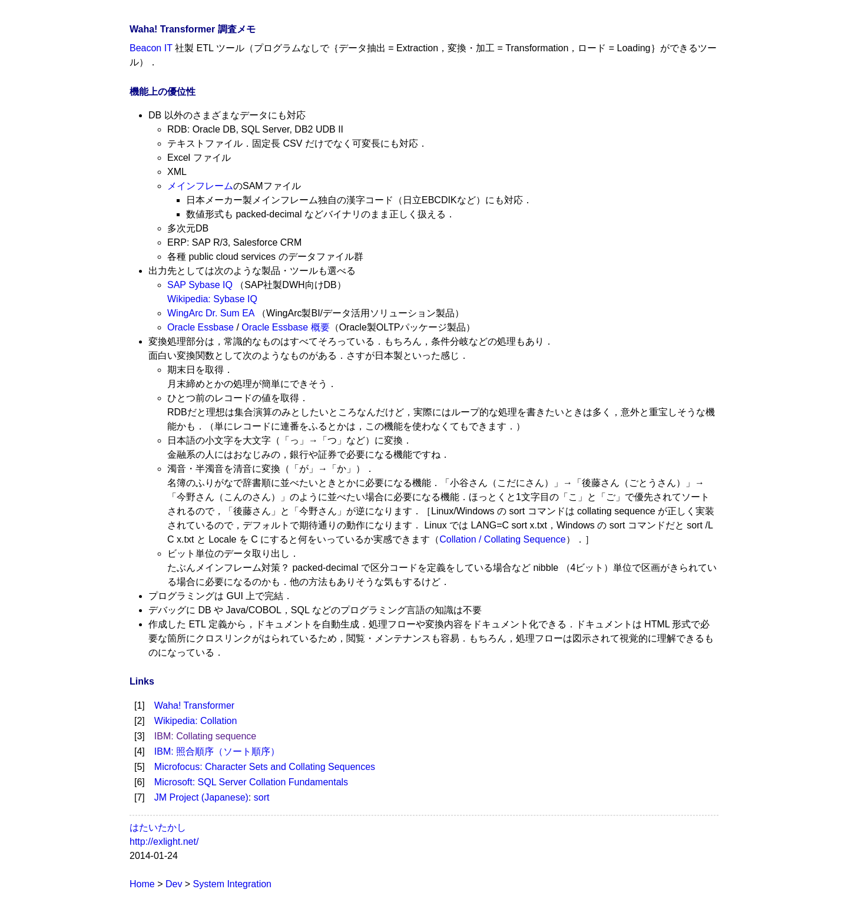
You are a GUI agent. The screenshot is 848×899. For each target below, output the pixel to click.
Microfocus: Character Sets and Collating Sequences (264, 767)
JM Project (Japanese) (201, 797)
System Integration (232, 884)
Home (142, 884)
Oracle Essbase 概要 (285, 327)
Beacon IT (151, 48)
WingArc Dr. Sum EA (210, 313)
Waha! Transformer (194, 705)
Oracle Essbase (200, 327)
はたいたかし (158, 827)
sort (262, 797)
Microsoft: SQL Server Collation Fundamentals (251, 782)
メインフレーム (200, 186)
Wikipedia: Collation (195, 721)
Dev (173, 884)
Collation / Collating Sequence (502, 539)
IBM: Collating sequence (205, 736)
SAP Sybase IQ (200, 285)
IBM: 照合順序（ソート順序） (217, 751)
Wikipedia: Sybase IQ (212, 299)
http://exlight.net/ (164, 842)
